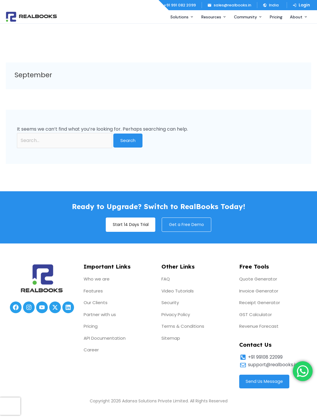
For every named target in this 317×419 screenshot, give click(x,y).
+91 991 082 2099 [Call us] (177, 5)
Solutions (182, 17)
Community (248, 17)
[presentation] (10, 406)
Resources (213, 17)
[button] (272, 5)
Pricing (276, 17)
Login (301, 5)
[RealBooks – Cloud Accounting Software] (31, 17)
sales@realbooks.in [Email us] (229, 5)
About (299, 17)
